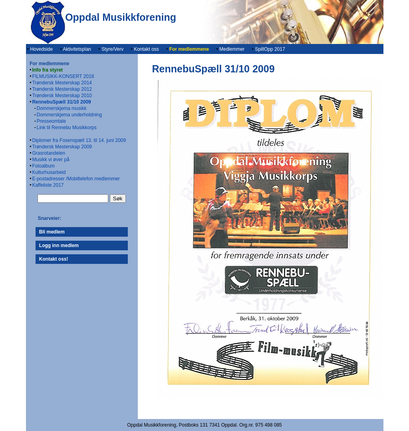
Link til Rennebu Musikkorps (67, 127)
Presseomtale (51, 121)
